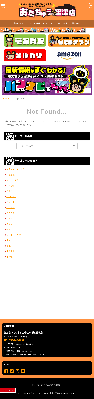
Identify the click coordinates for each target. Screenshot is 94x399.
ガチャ (9, 224)
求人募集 (37, 23)
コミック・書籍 (13, 235)
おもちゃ (10, 213)
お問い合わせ (75, 23)
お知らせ (10, 186)
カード (9, 218)
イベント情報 (12, 180)
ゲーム (9, 229)
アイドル (10, 202)
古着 (8, 240)
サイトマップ (37, 385)
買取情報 (10, 175)
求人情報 (10, 251)
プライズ (10, 207)
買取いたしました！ (15, 169)
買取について (18, 23)
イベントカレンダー (61, 23)
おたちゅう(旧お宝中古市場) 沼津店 (45, 393)
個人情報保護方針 (53, 385)
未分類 (9, 257)
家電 (8, 246)
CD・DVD (11, 197)
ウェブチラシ (47, 23)
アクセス (28, 23)
